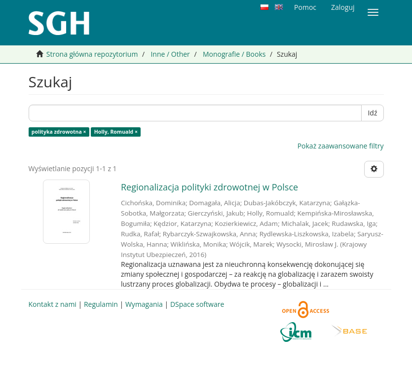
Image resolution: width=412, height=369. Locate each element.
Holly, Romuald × (116, 131)
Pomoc (305, 7)
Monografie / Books (234, 54)
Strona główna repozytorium (92, 54)
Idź (372, 112)
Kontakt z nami (52, 304)
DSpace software (197, 304)
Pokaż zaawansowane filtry (341, 145)
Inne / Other (169, 54)
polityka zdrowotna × (59, 131)
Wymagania (144, 304)
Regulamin (101, 304)
